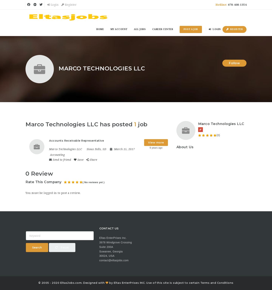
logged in (50, 192)
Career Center (162, 29)
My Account (119, 29)
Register (68, 4)
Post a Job (191, 29)
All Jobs (140, 29)
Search (37, 247)
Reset (62, 247)
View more (156, 142)
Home (100, 29)
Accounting (57, 154)
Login (53, 4)
